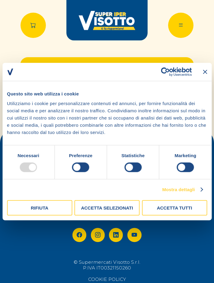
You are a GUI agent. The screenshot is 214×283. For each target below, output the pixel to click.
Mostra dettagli (178, 189)
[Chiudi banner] (205, 72)
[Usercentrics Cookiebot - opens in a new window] (165, 71)
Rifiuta (39, 207)
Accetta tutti (174, 207)
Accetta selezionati (107, 207)
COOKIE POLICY (107, 279)
